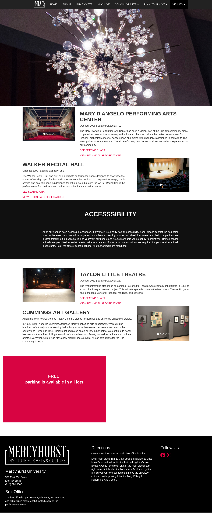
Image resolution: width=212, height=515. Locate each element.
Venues (178, 4)
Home (53, 4)
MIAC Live (104, 4)
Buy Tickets (84, 4)
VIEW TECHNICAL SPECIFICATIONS (101, 155)
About (67, 4)
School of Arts (127, 4)
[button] (26, 124)
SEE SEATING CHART (92, 150)
